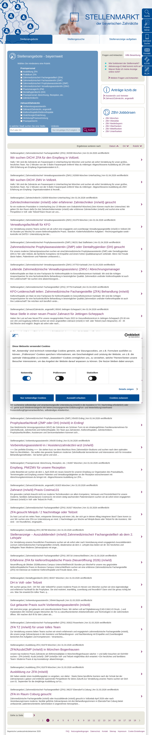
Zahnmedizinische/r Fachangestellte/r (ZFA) (43, 77)
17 (125, 720)
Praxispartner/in (30, 121)
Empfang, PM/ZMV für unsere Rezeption (37, 467)
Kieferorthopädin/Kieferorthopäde (38, 112)
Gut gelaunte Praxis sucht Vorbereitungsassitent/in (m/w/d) (50, 604)
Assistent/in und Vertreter (116, 96)
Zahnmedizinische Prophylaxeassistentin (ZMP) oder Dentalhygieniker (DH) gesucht (67, 247)
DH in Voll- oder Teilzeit (26, 582)
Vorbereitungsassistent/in (34, 106)
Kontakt (147, 53)
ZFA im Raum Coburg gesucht (30, 694)
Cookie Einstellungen (136, 731)
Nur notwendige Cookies (33, 398)
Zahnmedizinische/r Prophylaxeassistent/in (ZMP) (45, 83)
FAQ (67, 731)
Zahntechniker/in (30, 98)
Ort (124, 146)
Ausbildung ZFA (30, 71)
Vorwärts (39, 720)
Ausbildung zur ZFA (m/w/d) (29, 671)
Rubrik (136, 146)
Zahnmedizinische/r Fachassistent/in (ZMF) (42, 80)
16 (119, 720)
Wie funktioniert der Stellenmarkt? (124, 63)
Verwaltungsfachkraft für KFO (30, 224)
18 (130, 720)
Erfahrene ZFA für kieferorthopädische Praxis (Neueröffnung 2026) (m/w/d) (61, 560)
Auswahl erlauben (76, 398)
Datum (112, 146)
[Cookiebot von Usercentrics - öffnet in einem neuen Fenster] (127, 335)
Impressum (122, 731)
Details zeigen (126, 389)
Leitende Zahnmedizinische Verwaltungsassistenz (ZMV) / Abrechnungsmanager (65, 269)
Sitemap (113, 731)
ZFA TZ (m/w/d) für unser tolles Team (35, 627)
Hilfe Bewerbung (132, 55)
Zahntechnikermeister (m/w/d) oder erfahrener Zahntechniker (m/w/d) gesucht (63, 202)
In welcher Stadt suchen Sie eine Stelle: (28, 126)
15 (114, 720)
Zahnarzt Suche (147, 42)
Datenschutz (95, 731)
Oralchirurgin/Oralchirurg (34, 115)
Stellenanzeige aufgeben (123, 39)
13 (104, 720)
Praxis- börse (147, 28)
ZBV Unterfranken (114, 131)
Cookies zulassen (119, 398)
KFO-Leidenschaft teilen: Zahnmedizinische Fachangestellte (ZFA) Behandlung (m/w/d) (69, 291)
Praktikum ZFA (30, 74)
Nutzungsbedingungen (80, 731)
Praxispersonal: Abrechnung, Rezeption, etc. (43, 95)
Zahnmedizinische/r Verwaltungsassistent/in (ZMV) (46, 86)
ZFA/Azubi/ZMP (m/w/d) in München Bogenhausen (44, 649)
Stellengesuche (76, 39)
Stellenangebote (29, 39)
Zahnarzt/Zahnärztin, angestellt (37, 109)
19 (135, 720)
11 (94, 720)
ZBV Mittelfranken (114, 129)
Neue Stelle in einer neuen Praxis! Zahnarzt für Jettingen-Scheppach (57, 313)
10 (89, 720)
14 (109, 720)
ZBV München (112, 118)
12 (99, 720)
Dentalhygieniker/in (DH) (34, 92)
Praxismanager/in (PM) (33, 89)
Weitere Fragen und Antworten (124, 78)
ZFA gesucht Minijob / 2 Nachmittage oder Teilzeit (43, 512)
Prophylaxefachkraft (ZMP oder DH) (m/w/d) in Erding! (47, 422)
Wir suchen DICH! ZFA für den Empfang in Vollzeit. (44, 157)
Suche (147, 16)
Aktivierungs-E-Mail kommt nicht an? (125, 66)
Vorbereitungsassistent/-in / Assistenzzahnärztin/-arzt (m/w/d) (51, 445)
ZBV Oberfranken (113, 126)
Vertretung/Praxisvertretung (35, 118)
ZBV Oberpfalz (112, 121)
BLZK (147, 73)
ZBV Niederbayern (114, 123)
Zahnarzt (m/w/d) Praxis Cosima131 (34, 489)
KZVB (147, 63)
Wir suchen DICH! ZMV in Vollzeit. (33, 180)
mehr (141, 160)
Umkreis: (55, 126)
